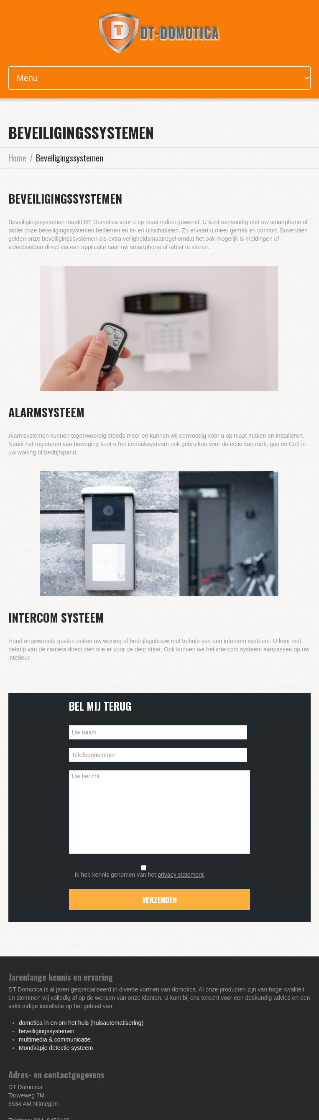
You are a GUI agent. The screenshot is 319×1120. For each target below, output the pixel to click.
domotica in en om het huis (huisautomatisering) (81, 1022)
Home (17, 157)
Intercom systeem (56, 617)
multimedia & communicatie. (55, 1039)
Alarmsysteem (46, 412)
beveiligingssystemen (46, 1031)
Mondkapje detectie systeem (56, 1047)
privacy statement (181, 874)
